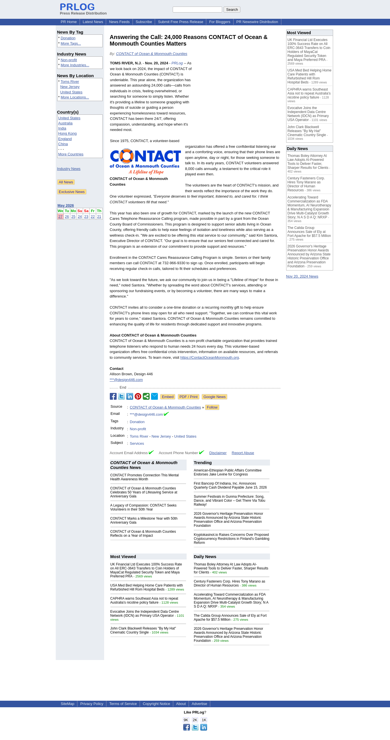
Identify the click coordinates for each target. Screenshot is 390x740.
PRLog (177, 63)
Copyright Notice (156, 704)
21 (99, 216)
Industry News (69, 169)
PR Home (69, 22)
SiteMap (68, 704)
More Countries (71, 154)
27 (60, 216)
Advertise (199, 704)
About (181, 704)
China (63, 144)
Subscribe (144, 22)
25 (73, 216)
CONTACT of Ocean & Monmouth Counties (151, 54)
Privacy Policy (91, 704)
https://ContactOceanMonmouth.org (209, 357)
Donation (68, 38)
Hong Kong (67, 133)
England (65, 139)
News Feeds (119, 22)
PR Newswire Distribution (257, 22)
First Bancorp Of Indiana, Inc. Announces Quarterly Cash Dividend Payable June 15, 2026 (230, 485)
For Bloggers (219, 22)
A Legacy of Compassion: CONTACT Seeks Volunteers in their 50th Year (143, 507)
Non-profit (69, 60)
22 (93, 216)
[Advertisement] (237, 102)
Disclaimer (218, 453)
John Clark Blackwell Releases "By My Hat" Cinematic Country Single (143, 630)
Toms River (70, 81)
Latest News (93, 22)
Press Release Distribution (83, 11)
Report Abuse (243, 453)
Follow (212, 407)
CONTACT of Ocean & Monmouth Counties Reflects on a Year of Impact (143, 534)
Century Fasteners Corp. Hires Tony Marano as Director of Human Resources (229, 583)
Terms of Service (123, 704)
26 (67, 216)
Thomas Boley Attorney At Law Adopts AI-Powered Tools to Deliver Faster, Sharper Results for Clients (231, 568)
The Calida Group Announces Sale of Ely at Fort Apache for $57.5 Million (230, 618)
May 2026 (65, 205)
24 (80, 216)
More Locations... (75, 97)
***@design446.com (126, 380)
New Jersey (70, 87)
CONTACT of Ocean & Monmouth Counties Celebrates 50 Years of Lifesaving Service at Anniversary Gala (143, 492)
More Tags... (71, 43)
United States (71, 92)
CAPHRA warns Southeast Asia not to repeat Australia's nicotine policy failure (144, 600)
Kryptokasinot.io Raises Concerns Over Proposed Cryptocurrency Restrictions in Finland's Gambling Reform (231, 539)
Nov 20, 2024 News (302, 276)
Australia (65, 123)
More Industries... (75, 65)
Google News (214, 397)
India (62, 128)
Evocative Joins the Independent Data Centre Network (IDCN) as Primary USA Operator (144, 614)
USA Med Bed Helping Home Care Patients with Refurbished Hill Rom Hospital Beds (146, 587)
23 (86, 216)
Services (137, 443)
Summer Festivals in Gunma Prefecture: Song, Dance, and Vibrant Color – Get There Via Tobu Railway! (229, 501)
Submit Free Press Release (180, 22)
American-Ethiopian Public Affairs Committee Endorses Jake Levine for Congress (228, 472)
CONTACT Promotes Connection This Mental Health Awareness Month (144, 477)
